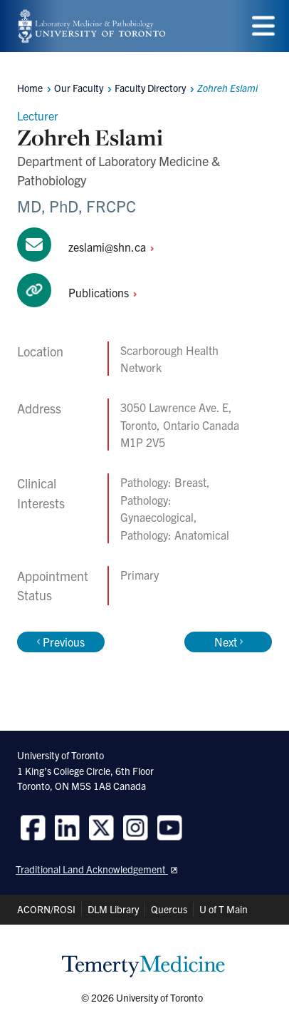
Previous (61, 641)
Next (228, 641)
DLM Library (113, 909)
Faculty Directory (150, 87)
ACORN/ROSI (46, 909)
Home (30, 87)
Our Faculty (78, 87)
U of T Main (223, 909)
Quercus (169, 909)
